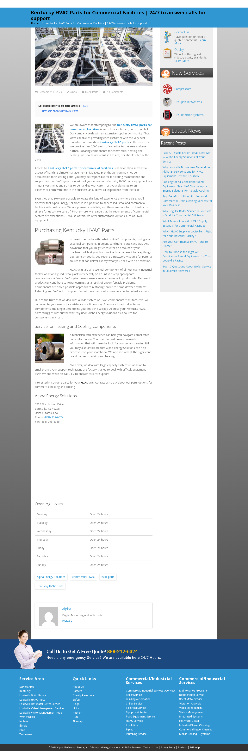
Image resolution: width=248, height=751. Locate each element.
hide (85, 105)
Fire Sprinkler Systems (188, 102)
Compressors (182, 89)
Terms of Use (150, 747)
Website (67, 621)
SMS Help (195, 747)
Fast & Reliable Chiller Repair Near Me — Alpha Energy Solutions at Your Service (186, 157)
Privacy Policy (168, 747)
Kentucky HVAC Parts (50, 586)
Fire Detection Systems (189, 115)
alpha (73, 92)
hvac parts (108, 577)
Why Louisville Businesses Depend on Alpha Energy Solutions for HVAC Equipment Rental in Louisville (186, 171)
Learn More (181, 61)
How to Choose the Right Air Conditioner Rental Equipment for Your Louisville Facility (187, 256)
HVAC (84, 382)
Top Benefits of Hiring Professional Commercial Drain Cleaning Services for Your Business (187, 200)
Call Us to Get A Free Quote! (92, 651)
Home (35, 23)
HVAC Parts (91, 92)
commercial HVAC (83, 577)
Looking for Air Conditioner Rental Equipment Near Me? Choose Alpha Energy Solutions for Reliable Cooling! (186, 186)
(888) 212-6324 (53, 417)
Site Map (182, 747)
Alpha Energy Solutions (51, 577)
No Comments (115, 92)
